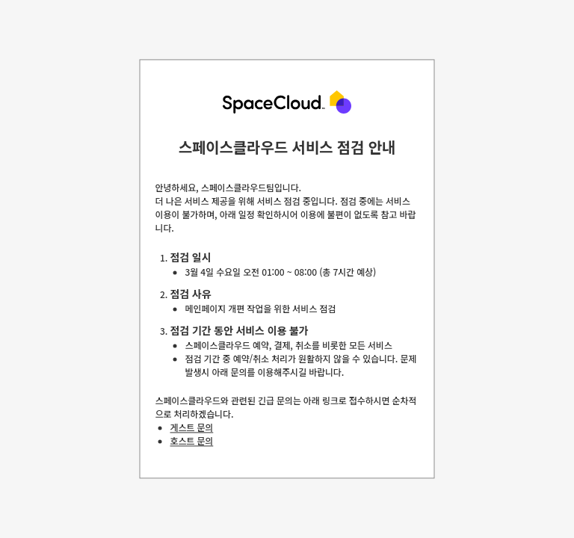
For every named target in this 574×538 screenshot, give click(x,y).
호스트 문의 (192, 441)
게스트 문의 (192, 427)
